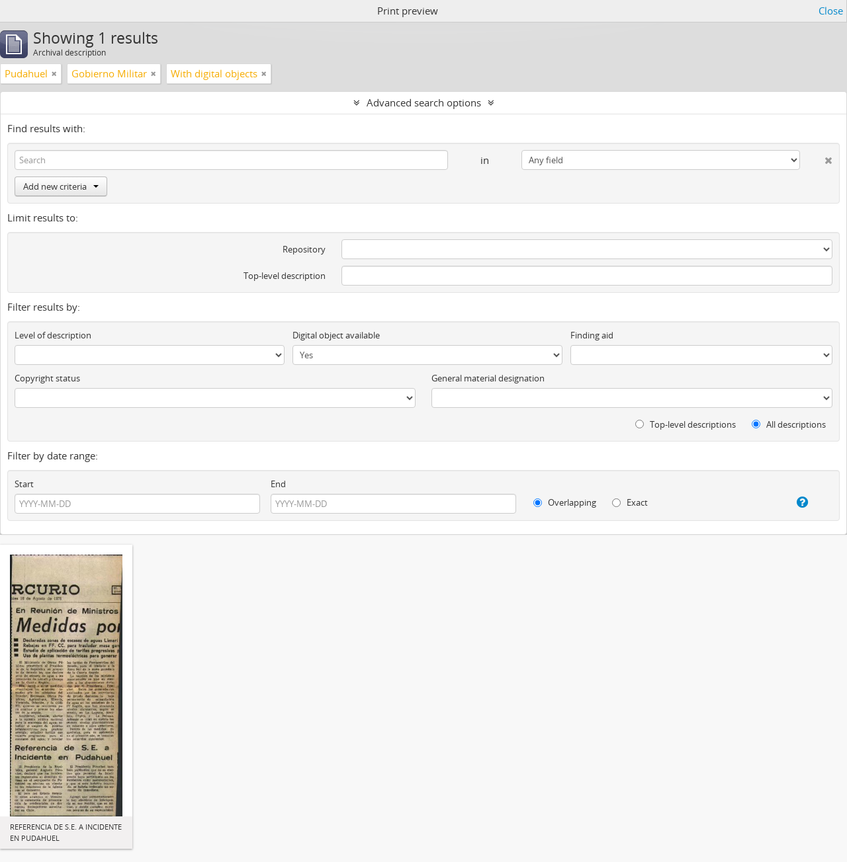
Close (831, 10)
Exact (630, 502)
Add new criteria (61, 186)
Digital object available (336, 335)
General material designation (488, 378)
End (278, 484)
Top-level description (285, 276)
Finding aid (591, 335)
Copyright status (47, 378)
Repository (304, 249)
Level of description (53, 335)
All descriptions (789, 424)
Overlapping (564, 502)
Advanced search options (424, 102)
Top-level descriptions (685, 424)
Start (24, 484)
